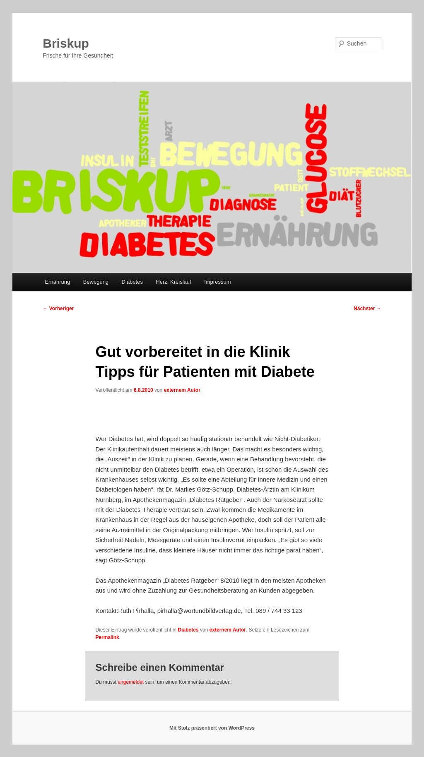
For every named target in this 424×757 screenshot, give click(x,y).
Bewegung (95, 282)
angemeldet (131, 682)
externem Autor (182, 390)
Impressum (217, 282)
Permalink (107, 637)
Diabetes (132, 282)
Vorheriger (58, 308)
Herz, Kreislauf (173, 282)
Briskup (66, 43)
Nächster (367, 308)
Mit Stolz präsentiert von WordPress (212, 728)
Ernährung (57, 282)
